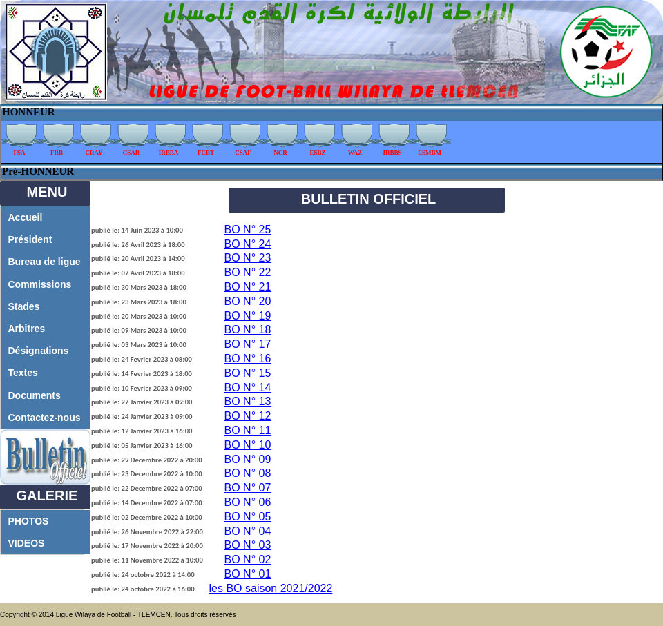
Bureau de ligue (44, 261)
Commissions (40, 284)
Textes (23, 372)
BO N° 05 (247, 516)
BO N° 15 (247, 373)
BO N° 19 (247, 316)
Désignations (38, 350)
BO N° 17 (247, 344)
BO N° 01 (247, 574)
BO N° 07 (247, 487)
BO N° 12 (247, 416)
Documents (34, 395)
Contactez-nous (44, 417)
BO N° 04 (247, 531)
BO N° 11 (247, 430)
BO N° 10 (247, 445)
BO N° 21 (247, 287)
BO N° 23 (247, 258)
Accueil (25, 217)
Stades (24, 306)
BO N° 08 (247, 473)
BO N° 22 (247, 272)
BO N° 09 (247, 459)
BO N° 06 (247, 502)
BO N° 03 (247, 545)
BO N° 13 (247, 401)
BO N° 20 (247, 301)
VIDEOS (26, 543)
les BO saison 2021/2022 (271, 588)
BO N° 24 (247, 244)
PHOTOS (28, 521)
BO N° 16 (247, 358)
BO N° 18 (247, 329)
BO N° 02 (247, 559)
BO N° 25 (247, 229)
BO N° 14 (247, 387)
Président (30, 239)
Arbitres (27, 328)
